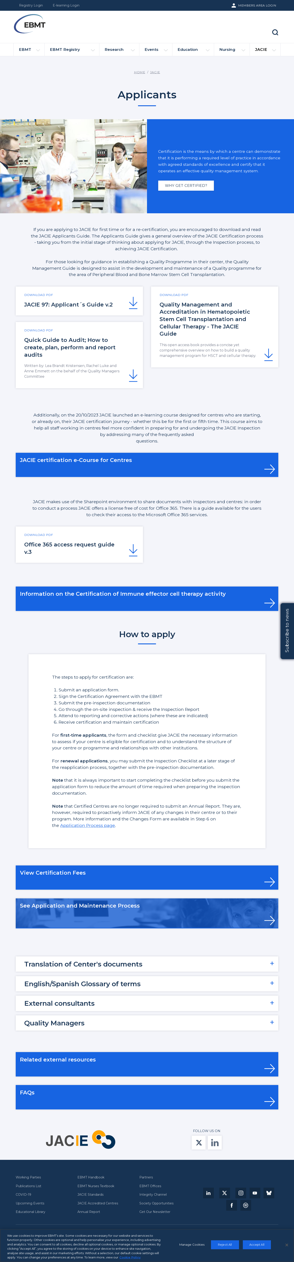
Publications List (28, 1186)
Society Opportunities (156, 1203)
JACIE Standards (90, 1195)
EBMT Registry (72, 51)
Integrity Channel (153, 1195)
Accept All (256, 1246)
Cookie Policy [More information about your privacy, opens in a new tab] (130, 1259)
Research (120, 51)
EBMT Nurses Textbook (95, 1186)
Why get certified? (186, 185)
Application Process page (87, 825)
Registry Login (31, 5)
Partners (146, 1177)
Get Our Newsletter (154, 1212)
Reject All (225, 1246)
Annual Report (88, 1212)
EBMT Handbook (90, 1177)
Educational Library (30, 1212)
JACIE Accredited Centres (97, 1203)
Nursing (232, 51)
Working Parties (28, 1177)
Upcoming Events (30, 1203)
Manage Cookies (192, 1246)
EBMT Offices (150, 1186)
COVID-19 (23, 1195)
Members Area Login (257, 5)
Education (194, 51)
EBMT (29, 51)
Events (156, 51)
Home (139, 72)
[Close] (287, 1247)
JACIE (265, 51)
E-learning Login (66, 5)
